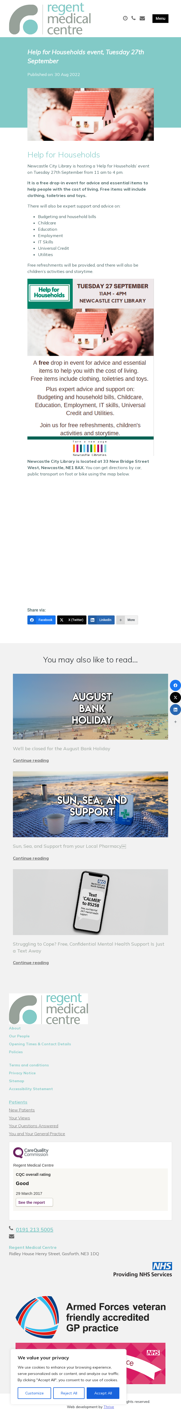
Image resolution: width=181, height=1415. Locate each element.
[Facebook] (41, 619)
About (15, 1028)
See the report (31, 1202)
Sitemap (16, 1081)
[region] (68, 1376)
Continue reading (31, 760)
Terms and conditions (29, 1065)
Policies (16, 1052)
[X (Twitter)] (72, 619)
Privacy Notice (22, 1073)
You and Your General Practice (37, 1133)
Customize (34, 1393)
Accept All (103, 1393)
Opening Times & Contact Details (40, 1044)
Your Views (19, 1117)
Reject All (69, 1393)
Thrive (109, 1406)
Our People (19, 1036)
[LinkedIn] (101, 619)
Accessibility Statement (31, 1088)
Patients (18, 1102)
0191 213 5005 (34, 1229)
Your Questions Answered (33, 1125)
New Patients (22, 1110)
